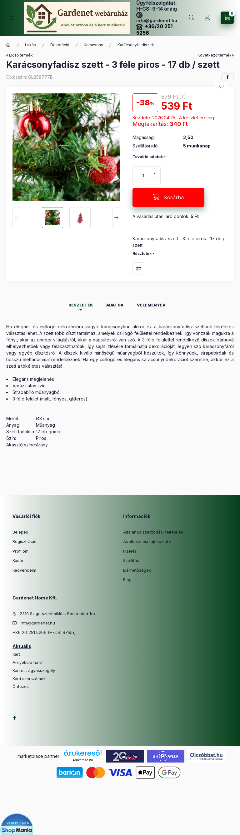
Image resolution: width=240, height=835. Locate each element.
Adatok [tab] (115, 305)
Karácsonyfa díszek (136, 44)
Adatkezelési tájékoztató (147, 541)
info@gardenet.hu (37, 622)
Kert (16, 654)
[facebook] (227, 77)
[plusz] (154, 171)
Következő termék (215, 55)
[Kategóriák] (12, 18)
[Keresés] (191, 18)
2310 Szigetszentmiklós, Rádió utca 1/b (57, 613)
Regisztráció (24, 541)
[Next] (116, 217)
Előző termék (21, 55)
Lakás (30, 44)
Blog (127, 579)
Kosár (17, 560)
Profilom (20, 551)
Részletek (142, 253)
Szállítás (131, 560)
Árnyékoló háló (27, 662)
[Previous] (16, 217)
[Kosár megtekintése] (227, 18)
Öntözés (20, 686)
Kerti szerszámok (29, 678)
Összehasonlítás (138, 268)
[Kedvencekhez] (221, 86)
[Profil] (207, 18)
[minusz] (154, 180)
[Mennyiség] (143, 176)
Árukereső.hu (82, 760)
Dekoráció (59, 44)
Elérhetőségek (137, 570)
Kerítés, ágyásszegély (33, 670)
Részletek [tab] (80, 305)
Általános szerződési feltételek (153, 531)
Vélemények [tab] (151, 305)
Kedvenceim (24, 570)
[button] (66, 147)
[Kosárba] (168, 197)
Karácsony (93, 44)
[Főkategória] (8, 45)
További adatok (147, 156)
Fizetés (130, 551)
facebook (14, 718)
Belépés (20, 531)
